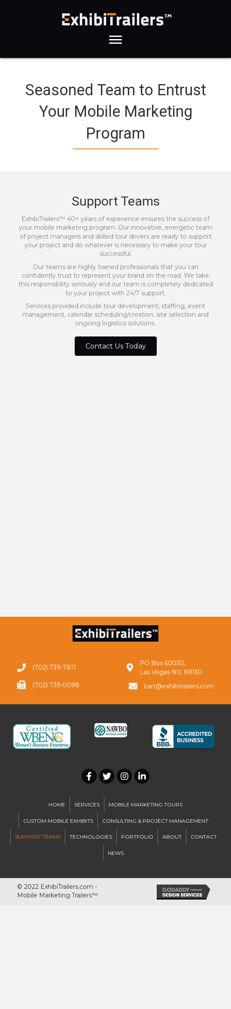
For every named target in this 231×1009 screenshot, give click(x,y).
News (116, 853)
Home (57, 804)
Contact (204, 836)
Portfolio (137, 836)
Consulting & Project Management (155, 821)
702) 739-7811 (55, 667)
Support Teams (38, 836)
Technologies (91, 836)
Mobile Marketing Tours (145, 804)
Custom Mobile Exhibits (58, 821)
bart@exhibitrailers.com (179, 686)
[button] (115, 40)
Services (87, 804)
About (172, 836)
